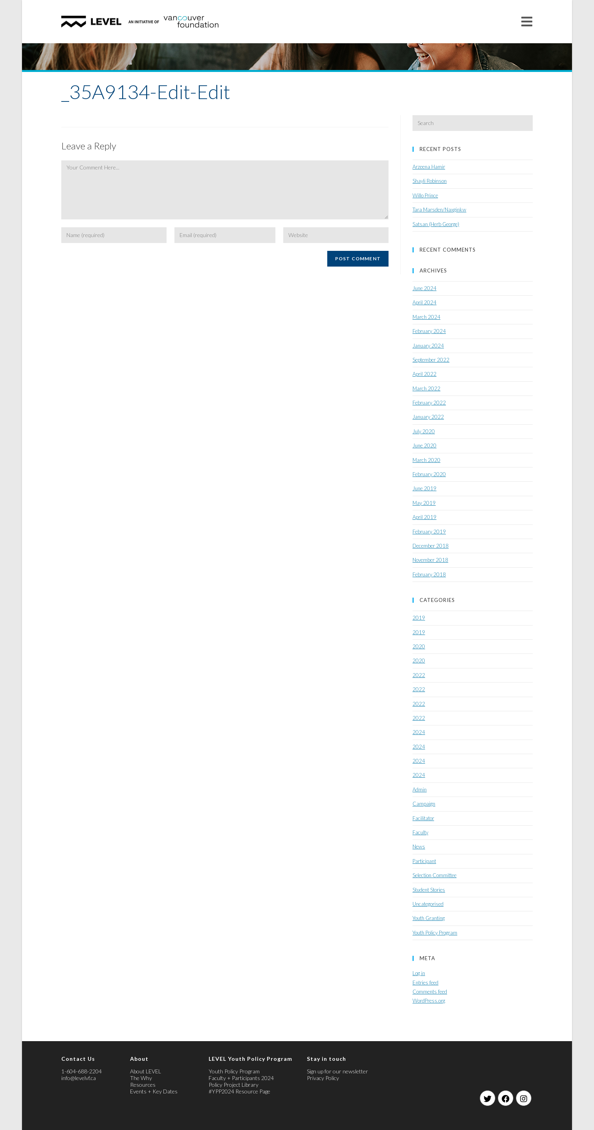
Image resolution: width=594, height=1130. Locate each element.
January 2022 (428, 417)
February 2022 (429, 402)
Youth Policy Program (434, 932)
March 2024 (426, 317)
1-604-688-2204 (81, 1071)
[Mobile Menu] (527, 21)
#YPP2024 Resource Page (239, 1091)
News (418, 846)
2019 (418, 618)
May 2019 (424, 503)
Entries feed (425, 982)
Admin (419, 789)
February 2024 (429, 331)
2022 (418, 675)
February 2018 (429, 574)
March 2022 (426, 388)
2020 (418, 646)
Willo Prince (425, 195)
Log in (418, 973)
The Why (141, 1078)
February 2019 (429, 531)
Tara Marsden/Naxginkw (439, 209)
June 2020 (424, 445)
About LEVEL (145, 1071)
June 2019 (424, 488)
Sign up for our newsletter (337, 1071)
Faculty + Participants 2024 (241, 1078)
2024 (418, 732)
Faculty (420, 832)
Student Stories (428, 890)
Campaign (423, 804)
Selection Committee (434, 875)
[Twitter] (487, 1098)
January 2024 (428, 345)
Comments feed (429, 991)
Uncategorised (428, 904)
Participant (424, 861)
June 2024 (424, 288)
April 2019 (424, 517)
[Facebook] (505, 1098)
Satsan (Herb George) (435, 224)
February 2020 (429, 474)
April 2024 (424, 302)
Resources (143, 1084)
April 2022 (424, 374)
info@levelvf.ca (78, 1078)
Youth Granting (428, 918)
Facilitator (423, 818)
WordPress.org (428, 1000)
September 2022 (430, 360)
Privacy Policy (323, 1078)
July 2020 (423, 431)
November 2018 (430, 560)
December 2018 (430, 546)
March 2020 (426, 460)
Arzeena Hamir (428, 167)
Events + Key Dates (154, 1091)
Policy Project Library (233, 1084)
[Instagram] (524, 1098)
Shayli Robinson (429, 181)
